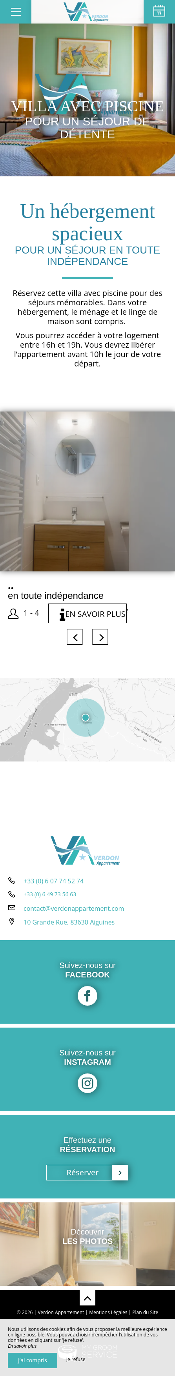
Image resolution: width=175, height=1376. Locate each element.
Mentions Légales (108, 1312)
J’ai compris (32, 1360)
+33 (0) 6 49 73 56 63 (50, 894)
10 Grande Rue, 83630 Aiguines (69, 922)
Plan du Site (145, 1312)
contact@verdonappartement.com (74, 908)
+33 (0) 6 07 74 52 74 (54, 881)
